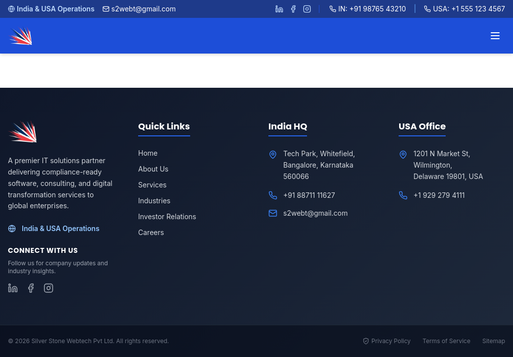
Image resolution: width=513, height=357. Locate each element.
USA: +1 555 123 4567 (464, 8)
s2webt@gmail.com (139, 8)
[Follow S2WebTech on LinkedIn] (279, 9)
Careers (151, 232)
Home (147, 153)
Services (152, 184)
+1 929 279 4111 (439, 195)
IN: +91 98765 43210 (367, 8)
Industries (154, 200)
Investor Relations (167, 216)
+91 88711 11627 (309, 195)
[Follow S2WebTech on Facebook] (293, 9)
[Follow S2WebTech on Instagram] (307, 9)
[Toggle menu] (495, 36)
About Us (153, 169)
